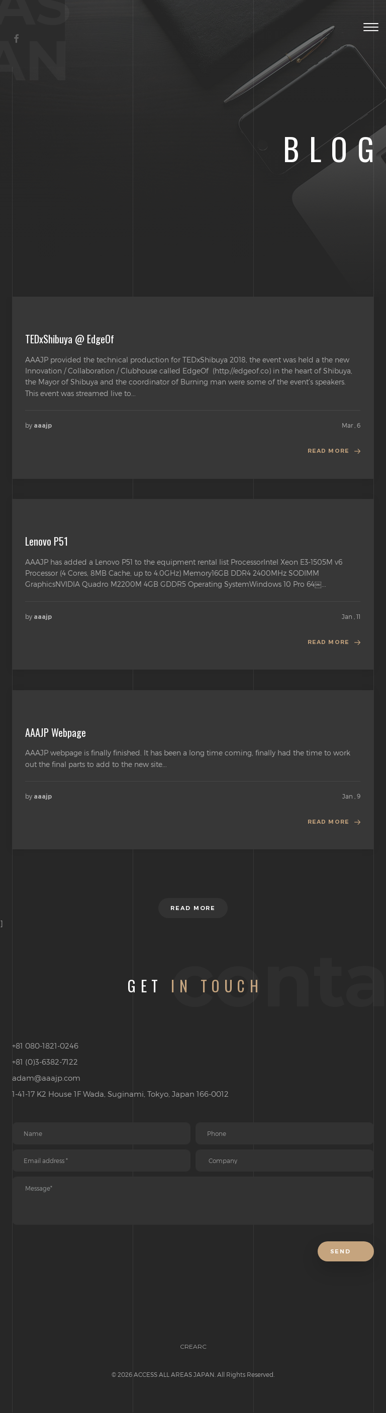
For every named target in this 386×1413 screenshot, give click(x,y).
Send (344, 1269)
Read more (327, 452)
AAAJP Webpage (55, 735)
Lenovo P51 (46, 542)
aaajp (43, 425)
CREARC (193, 1365)
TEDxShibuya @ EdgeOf (69, 338)
